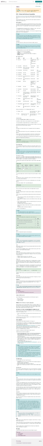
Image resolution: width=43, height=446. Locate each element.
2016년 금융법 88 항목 (21, 435)
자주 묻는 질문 (20, 433)
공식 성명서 (20, 434)
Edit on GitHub (38, 6)
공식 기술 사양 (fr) (21, 291)
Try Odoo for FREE (39, 1)
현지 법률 (18, 10)
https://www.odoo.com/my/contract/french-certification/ (26, 325)
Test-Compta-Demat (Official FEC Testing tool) (25, 292)
